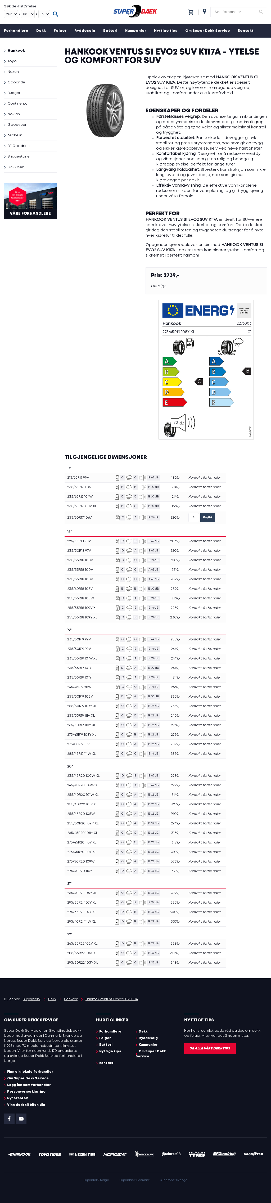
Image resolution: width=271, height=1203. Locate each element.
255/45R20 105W (81, 814)
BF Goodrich (19, 146)
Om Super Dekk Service (207, 30)
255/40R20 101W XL (82, 794)
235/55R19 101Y (79, 668)
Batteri (110, 30)
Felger (60, 30)
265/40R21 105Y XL (82, 893)
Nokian (14, 114)
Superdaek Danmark (135, 1180)
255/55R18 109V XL (82, 608)
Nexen (13, 71)
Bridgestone (19, 156)
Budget (14, 93)
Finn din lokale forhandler (30, 1071)
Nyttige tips (165, 30)
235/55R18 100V (80, 560)
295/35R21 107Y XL (81, 902)
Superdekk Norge (96, 1180)
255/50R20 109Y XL (82, 823)
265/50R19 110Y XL (81, 725)
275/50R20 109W (80, 861)
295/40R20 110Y (79, 871)
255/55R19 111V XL (81, 715)
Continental (18, 103)
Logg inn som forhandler (29, 1085)
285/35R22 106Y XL (82, 953)
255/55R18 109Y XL (82, 617)
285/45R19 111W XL (81, 753)
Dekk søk (16, 167)
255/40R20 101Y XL (82, 804)
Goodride (16, 82)
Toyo (12, 61)
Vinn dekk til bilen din (26, 1104)
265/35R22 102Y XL (82, 943)
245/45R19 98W (79, 687)
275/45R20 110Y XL (81, 842)
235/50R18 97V (79, 550)
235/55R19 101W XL (82, 658)
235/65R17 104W (80, 496)
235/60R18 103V (80, 588)
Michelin (15, 135)
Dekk (41, 30)
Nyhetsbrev (17, 1098)
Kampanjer (135, 30)
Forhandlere (16, 30)
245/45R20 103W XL (83, 785)
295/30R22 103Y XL (82, 962)
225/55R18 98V (79, 541)
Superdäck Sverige (173, 1180)
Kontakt (246, 30)
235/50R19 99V (79, 639)
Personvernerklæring (26, 1091)
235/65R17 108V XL (82, 506)
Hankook (16, 50)
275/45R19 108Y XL (81, 734)
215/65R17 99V (78, 477)
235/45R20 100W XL (83, 775)
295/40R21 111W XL (81, 921)
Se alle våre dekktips (210, 1048)
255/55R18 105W (80, 598)
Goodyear (17, 124)
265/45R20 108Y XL (82, 833)
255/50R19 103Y (80, 696)
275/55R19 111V (78, 744)
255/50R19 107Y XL (82, 706)
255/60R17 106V (79, 517)
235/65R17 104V (79, 487)
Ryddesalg (84, 30)
